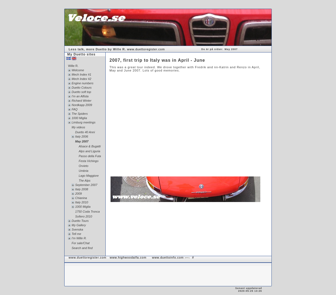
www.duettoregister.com (146, 49)
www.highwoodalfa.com (128, 257)
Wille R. (73, 65)
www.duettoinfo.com (168, 257)
